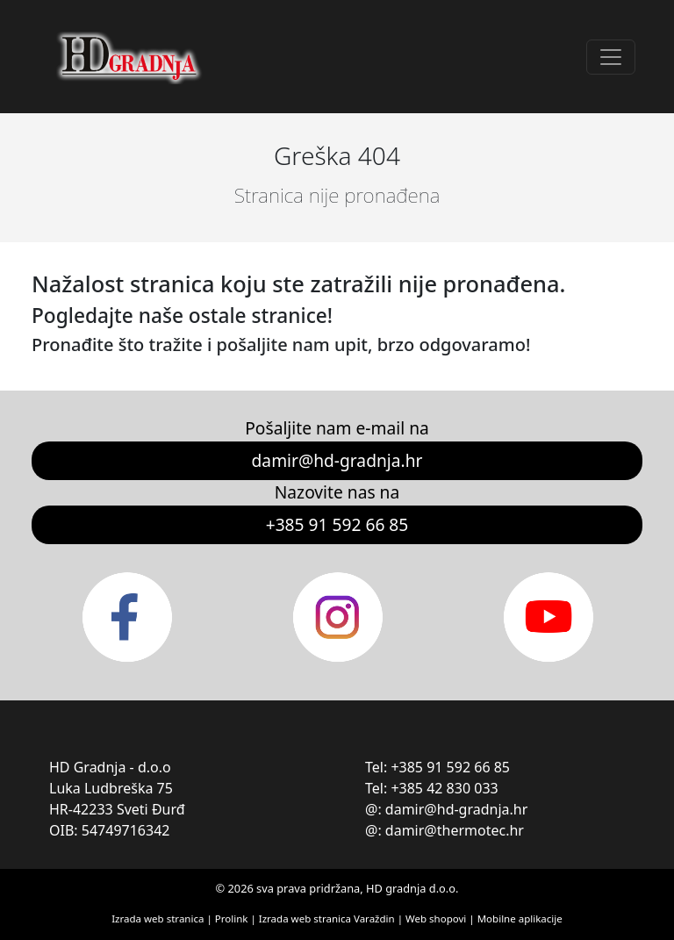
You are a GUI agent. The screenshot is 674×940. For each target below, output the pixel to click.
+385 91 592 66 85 (337, 524)
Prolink (233, 918)
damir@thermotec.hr (454, 830)
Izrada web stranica (157, 918)
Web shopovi (435, 918)
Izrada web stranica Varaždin (327, 918)
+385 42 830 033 (444, 788)
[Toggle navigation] (610, 57)
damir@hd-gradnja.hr (337, 460)
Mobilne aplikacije (520, 918)
